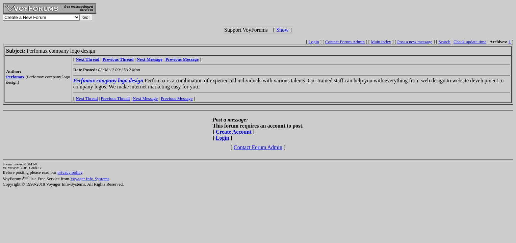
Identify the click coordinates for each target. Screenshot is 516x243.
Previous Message (176, 98)
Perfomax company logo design (108, 80)
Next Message (145, 98)
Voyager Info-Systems (89, 178)
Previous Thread (115, 98)
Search (444, 41)
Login (313, 41)
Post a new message (414, 41)
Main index (381, 41)
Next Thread (87, 98)
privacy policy (69, 172)
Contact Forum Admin (345, 41)
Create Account (234, 132)
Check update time (470, 41)
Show (282, 30)
